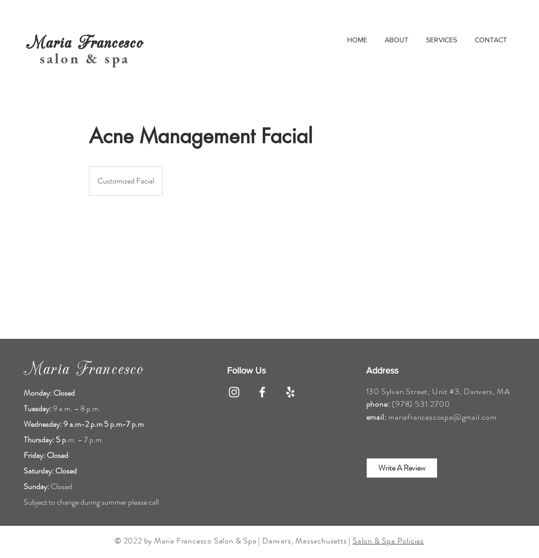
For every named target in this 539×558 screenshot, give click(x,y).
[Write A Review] (402, 468)
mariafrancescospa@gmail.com (442, 417)
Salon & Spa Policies (388, 540)
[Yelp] (290, 392)
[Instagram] (234, 392)
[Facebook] (262, 392)
